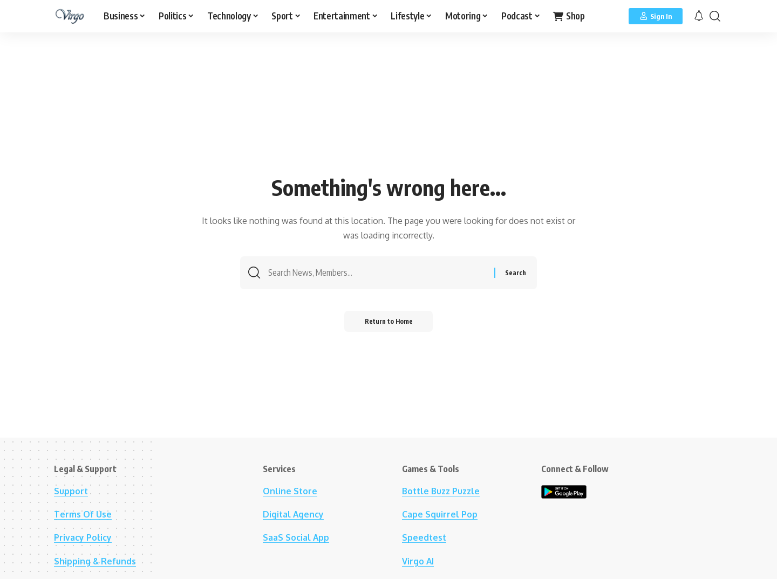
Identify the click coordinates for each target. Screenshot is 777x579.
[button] (715, 16)
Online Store (290, 491)
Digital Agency (294, 514)
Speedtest (424, 537)
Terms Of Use (83, 514)
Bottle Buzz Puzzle (442, 491)
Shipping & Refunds (95, 561)
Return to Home (389, 323)
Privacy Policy (83, 537)
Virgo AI (418, 561)
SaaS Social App (296, 537)
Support (71, 491)
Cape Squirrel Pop (440, 514)
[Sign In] (656, 16)
